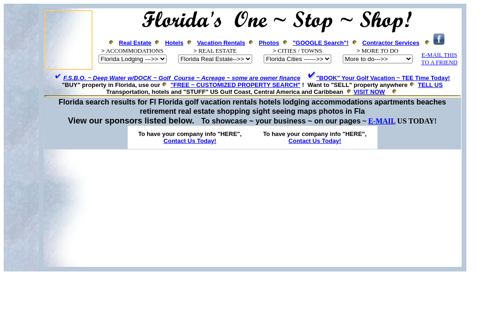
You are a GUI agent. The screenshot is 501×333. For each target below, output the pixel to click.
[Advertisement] (250, 208)
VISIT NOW (369, 91)
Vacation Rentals (221, 42)
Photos (269, 42)
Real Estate (135, 42)
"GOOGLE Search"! (321, 42)
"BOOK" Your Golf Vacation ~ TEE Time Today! (383, 77)
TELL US (430, 84)
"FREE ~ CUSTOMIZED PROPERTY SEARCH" (236, 84)
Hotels (174, 42)
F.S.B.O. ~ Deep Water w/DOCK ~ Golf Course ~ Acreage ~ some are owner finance (181, 77)
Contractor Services (391, 42)
